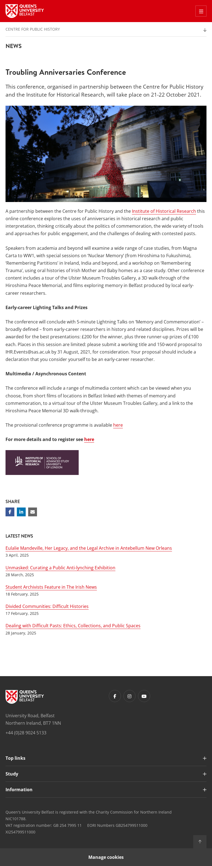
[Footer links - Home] (25, 697)
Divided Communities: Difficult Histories (47, 606)
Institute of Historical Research (164, 211)
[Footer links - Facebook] (115, 696)
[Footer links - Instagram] (129, 696)
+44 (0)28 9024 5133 (26, 733)
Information (19, 790)
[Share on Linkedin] (21, 512)
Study (12, 774)
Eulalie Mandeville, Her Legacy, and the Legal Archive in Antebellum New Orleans (89, 548)
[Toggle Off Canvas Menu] (200, 11)
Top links (15, 758)
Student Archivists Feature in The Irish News (51, 587)
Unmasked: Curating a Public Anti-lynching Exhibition (60, 568)
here (118, 425)
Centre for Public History (33, 29)
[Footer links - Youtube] (144, 696)
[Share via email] (32, 512)
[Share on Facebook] (10, 512)
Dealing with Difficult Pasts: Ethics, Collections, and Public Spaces (73, 626)
